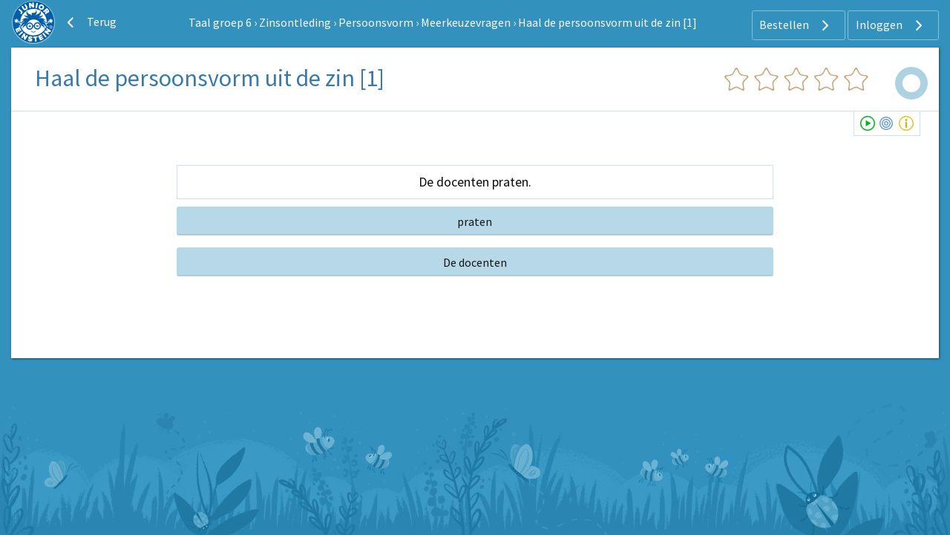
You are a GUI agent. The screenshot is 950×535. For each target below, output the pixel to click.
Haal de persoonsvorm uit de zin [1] (607, 22)
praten (474, 221)
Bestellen (796, 25)
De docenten (475, 262)
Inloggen (891, 25)
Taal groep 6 (220, 22)
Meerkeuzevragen (466, 22)
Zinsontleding (295, 22)
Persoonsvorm (375, 22)
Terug (90, 22)
